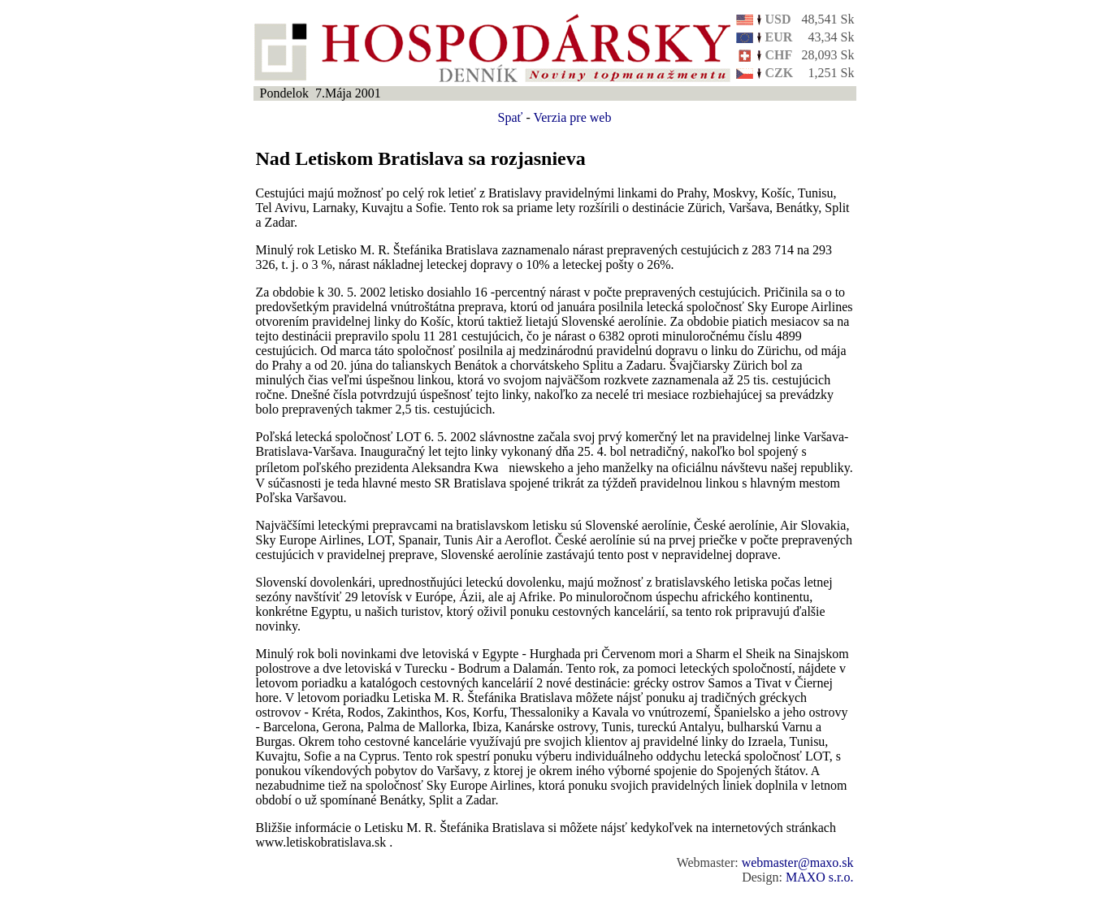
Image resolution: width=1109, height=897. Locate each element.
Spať (510, 117)
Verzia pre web (572, 117)
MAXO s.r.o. (820, 877)
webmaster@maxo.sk (798, 862)
